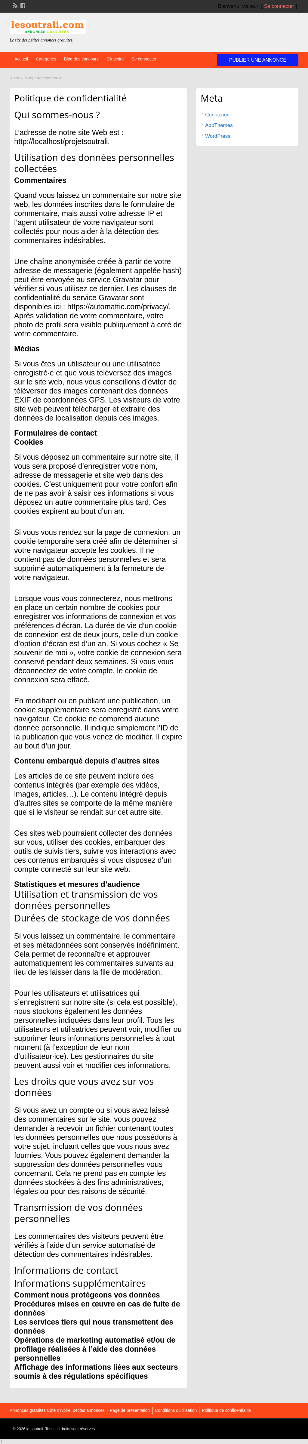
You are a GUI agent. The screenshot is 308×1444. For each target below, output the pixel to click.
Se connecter (279, 6)
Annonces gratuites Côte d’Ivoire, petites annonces (57, 1410)
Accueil (21, 59)
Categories (46, 59)
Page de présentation (130, 1410)
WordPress (217, 136)
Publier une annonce (257, 60)
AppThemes (219, 125)
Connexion (217, 115)
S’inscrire (115, 59)
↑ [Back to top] (1, 1441)
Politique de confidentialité (226, 1410)
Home (15, 78)
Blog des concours (81, 59)
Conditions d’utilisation (176, 1410)
